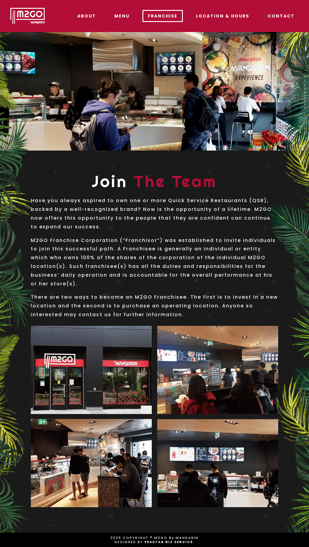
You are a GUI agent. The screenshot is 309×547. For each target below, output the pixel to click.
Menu (121, 16)
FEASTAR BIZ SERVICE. (169, 541)
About (86, 16)
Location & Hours (222, 16)
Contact (281, 16)
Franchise (162, 16)
